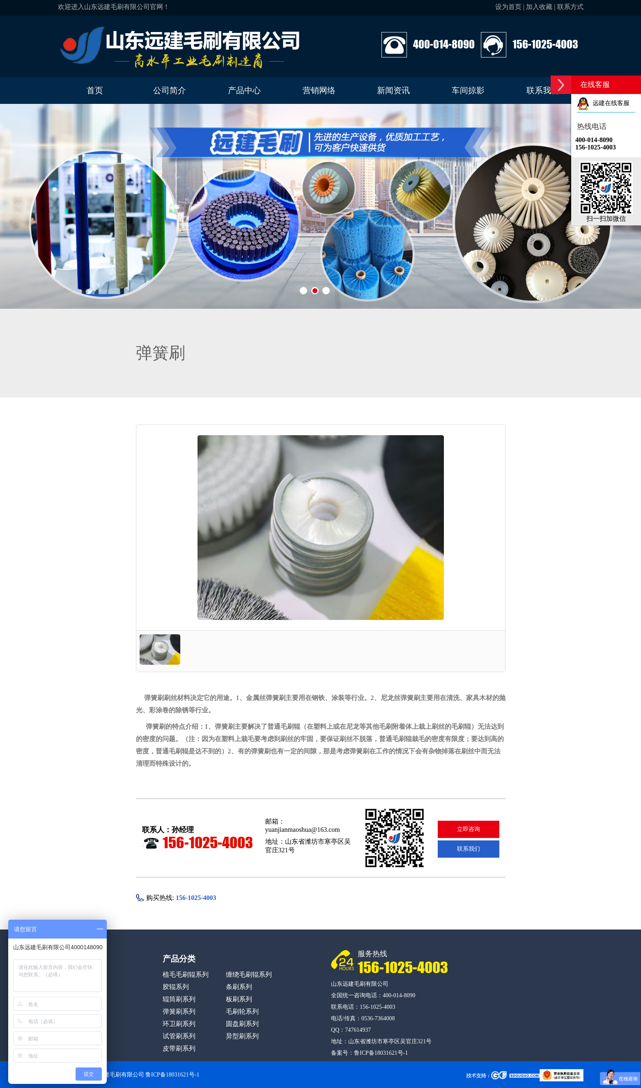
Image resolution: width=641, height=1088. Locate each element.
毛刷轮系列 (242, 1011)
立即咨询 (468, 829)
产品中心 (244, 90)
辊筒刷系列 (179, 999)
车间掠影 (468, 90)
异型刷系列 (242, 1036)
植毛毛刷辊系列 (186, 974)
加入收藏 (539, 6)
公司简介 (169, 90)
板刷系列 (239, 999)
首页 (95, 90)
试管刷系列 (179, 1036)
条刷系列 (239, 986)
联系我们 (542, 90)
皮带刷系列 (179, 1048)
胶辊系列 (176, 986)
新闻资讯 (393, 90)
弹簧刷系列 (179, 1011)
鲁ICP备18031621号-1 (381, 1053)
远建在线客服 (603, 103)
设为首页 (508, 6)
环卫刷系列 (179, 1023)
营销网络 (319, 90)
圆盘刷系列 (242, 1023)
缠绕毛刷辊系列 (249, 974)
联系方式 (570, 6)
